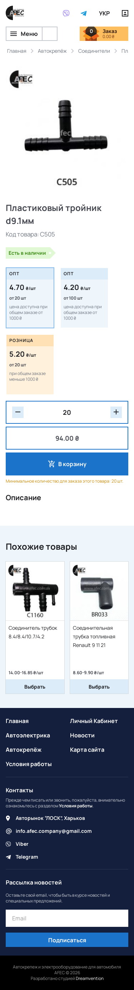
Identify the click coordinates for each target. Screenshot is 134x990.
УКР (104, 13)
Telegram (27, 856)
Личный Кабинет (94, 721)
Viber (22, 843)
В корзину (72, 464)
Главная (17, 721)
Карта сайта (87, 750)
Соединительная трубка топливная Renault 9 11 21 (94, 636)
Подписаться (67, 940)
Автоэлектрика (28, 735)
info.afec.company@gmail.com (54, 830)
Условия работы (29, 764)
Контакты (19, 790)
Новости (82, 735)
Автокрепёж (23, 750)
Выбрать (34, 686)
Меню (24, 34)
